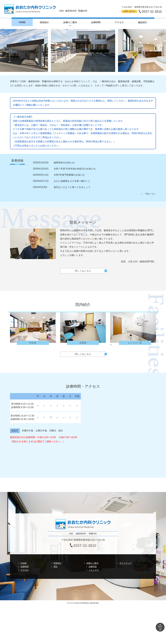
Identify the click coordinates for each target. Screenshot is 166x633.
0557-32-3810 (152, 11)
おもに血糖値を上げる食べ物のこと (72, 181)
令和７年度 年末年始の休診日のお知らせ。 (76, 168)
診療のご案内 (70, 22)
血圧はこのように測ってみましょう (72, 187)
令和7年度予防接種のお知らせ (69, 175)
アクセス (119, 22)
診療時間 (95, 22)
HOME (22, 22)
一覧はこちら (149, 194)
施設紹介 (142, 22)
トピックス (94, 570)
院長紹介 (44, 22)
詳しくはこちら (83, 270)
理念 (56, 566)
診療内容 (93, 566)
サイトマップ (125, 563)
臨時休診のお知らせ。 (65, 162)
